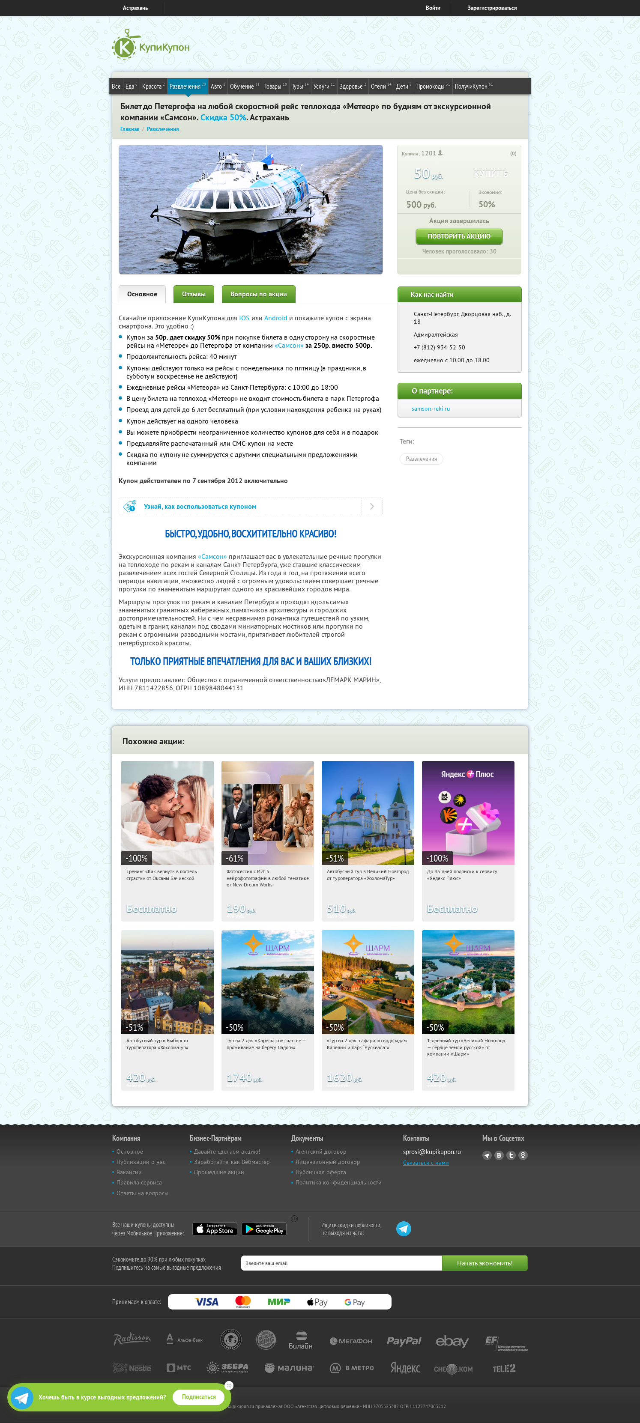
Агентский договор (321, 1151)
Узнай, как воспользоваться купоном (200, 506)
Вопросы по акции (258, 293)
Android (276, 317)
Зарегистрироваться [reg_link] (492, 8)
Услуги (324, 85)
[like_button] (504, 153)
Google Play (264, 1229)
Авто (218, 85)
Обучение (245, 85)
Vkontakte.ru (499, 1155)
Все (116, 86)
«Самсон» (289, 345)
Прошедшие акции (219, 1172)
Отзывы (194, 293)
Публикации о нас (141, 1162)
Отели (381, 85)
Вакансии (129, 1172)
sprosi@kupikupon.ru (432, 1152)
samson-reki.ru (431, 408)
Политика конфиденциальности (339, 1182)
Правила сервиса (139, 1182)
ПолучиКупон (474, 85)
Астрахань (135, 8)
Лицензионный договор (328, 1162)
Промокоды (433, 85)
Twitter (511, 1155)
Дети (404, 85)
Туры (300, 85)
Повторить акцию (459, 236)
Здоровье (353, 85)
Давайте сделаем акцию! (227, 1151)
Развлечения (188, 85)
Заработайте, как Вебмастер (232, 1162)
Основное (142, 293)
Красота (153, 85)
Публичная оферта (321, 1172)
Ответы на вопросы (142, 1193)
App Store (214, 1229)
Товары (275, 85)
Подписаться (199, 1397)
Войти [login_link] (433, 8)
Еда (132, 85)
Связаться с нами (426, 1162)
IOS (245, 317)
